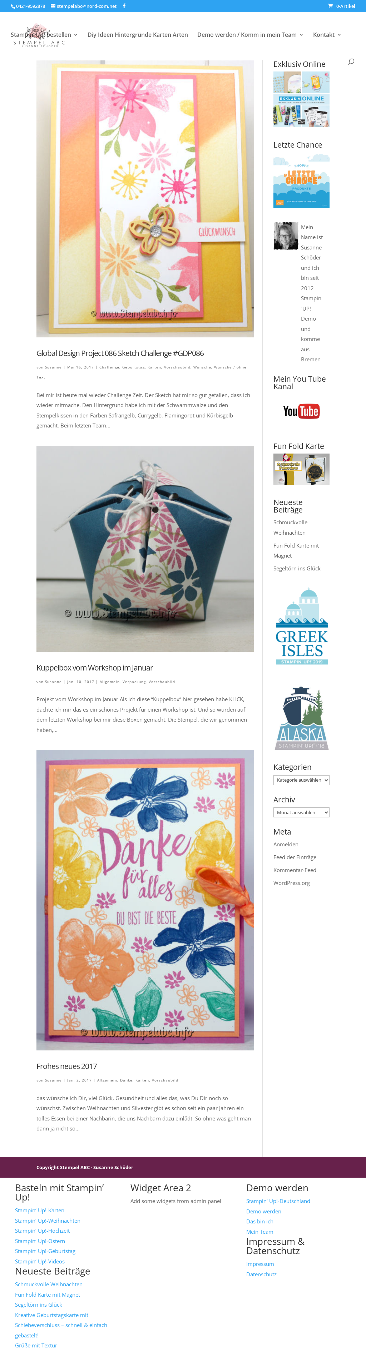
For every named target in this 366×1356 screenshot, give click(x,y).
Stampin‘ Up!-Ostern (40, 1240)
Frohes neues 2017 (66, 1066)
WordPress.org (291, 882)
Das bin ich (259, 1221)
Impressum (260, 1263)
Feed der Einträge (294, 857)
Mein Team (259, 1231)
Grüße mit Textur (36, 1345)
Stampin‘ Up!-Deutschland (278, 1200)
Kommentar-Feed (294, 870)
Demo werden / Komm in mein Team (247, 35)
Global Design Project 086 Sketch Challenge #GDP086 (120, 353)
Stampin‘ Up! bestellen (41, 35)
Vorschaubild (177, 367)
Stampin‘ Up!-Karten (39, 1210)
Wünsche (202, 367)
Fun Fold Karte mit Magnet (47, 1294)
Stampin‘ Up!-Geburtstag (45, 1250)
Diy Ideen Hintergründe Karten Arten (138, 35)
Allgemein (110, 681)
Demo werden (263, 1211)
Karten (154, 367)
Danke (126, 1080)
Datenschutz (261, 1274)
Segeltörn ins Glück (297, 568)
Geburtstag (133, 367)
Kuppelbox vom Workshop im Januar (94, 668)
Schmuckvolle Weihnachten (49, 1284)
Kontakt (324, 35)
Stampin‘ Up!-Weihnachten (47, 1220)
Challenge (109, 367)
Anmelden (285, 844)
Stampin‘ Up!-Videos (40, 1261)
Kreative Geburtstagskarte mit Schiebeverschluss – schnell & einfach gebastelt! (61, 1325)
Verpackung (134, 681)
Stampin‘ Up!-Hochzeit (42, 1230)
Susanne (53, 367)
